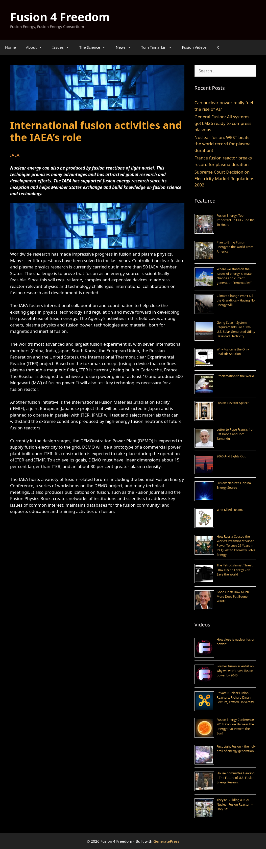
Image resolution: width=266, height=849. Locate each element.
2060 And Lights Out (231, 456)
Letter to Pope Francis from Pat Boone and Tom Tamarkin (236, 434)
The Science (95, 47)
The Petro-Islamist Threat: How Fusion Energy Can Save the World (235, 570)
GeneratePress (166, 841)
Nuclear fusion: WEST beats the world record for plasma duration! (223, 143)
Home (10, 47)
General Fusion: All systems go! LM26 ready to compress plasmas (223, 123)
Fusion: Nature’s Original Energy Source (234, 485)
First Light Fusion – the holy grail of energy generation (236, 748)
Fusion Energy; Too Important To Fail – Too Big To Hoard (236, 220)
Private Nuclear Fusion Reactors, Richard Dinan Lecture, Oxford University (235, 697)
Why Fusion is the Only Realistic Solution (233, 351)
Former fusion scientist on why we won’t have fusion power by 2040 (235, 670)
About (36, 47)
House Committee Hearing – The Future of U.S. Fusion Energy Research (236, 777)
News (126, 47)
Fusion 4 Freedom (60, 16)
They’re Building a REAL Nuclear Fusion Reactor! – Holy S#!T (235, 804)
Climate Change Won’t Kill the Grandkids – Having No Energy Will (236, 300)
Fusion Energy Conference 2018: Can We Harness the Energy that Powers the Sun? (235, 726)
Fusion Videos (194, 47)
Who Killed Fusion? (230, 510)
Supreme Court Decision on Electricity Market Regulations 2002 (224, 178)
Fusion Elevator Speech (233, 403)
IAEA (14, 155)
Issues (63, 47)
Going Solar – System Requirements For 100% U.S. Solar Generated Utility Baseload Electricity (236, 329)
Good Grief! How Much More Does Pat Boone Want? (233, 596)
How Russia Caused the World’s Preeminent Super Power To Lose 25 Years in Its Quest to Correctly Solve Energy (236, 545)
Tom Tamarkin (159, 47)
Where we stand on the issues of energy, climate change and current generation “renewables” (234, 276)
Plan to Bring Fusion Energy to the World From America (235, 247)
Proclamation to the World (235, 376)
